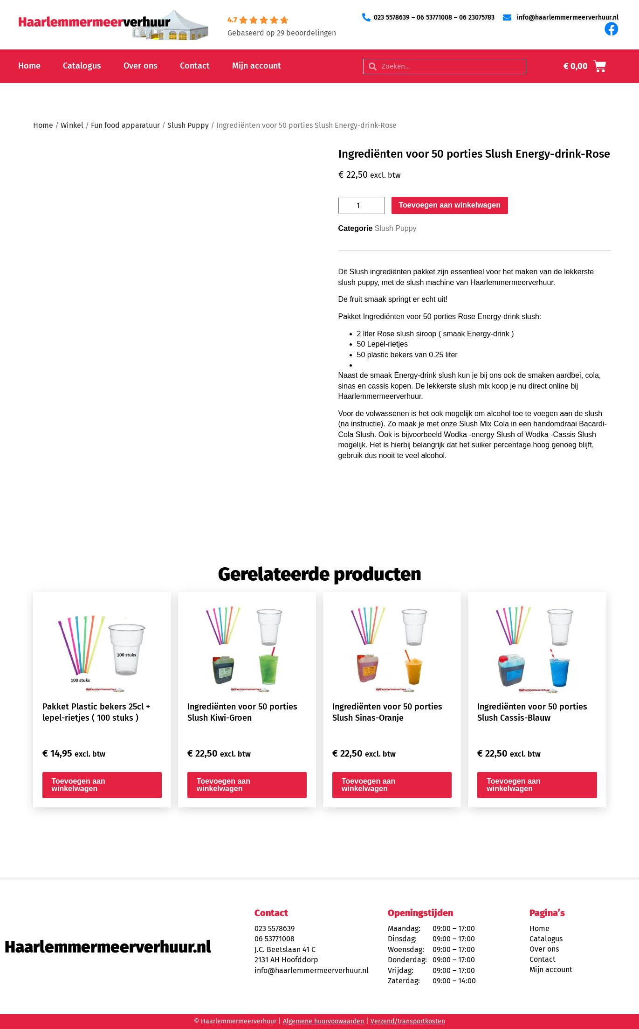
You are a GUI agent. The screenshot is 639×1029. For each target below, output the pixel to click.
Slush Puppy (188, 125)
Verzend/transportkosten (408, 1021)
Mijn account (256, 66)
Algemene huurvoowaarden (323, 1021)
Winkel (72, 125)
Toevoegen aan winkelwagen (450, 205)
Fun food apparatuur (125, 125)
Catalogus (82, 66)
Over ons (141, 66)
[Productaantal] (361, 205)
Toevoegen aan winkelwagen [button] (78, 785)
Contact (195, 66)
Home (29, 66)
